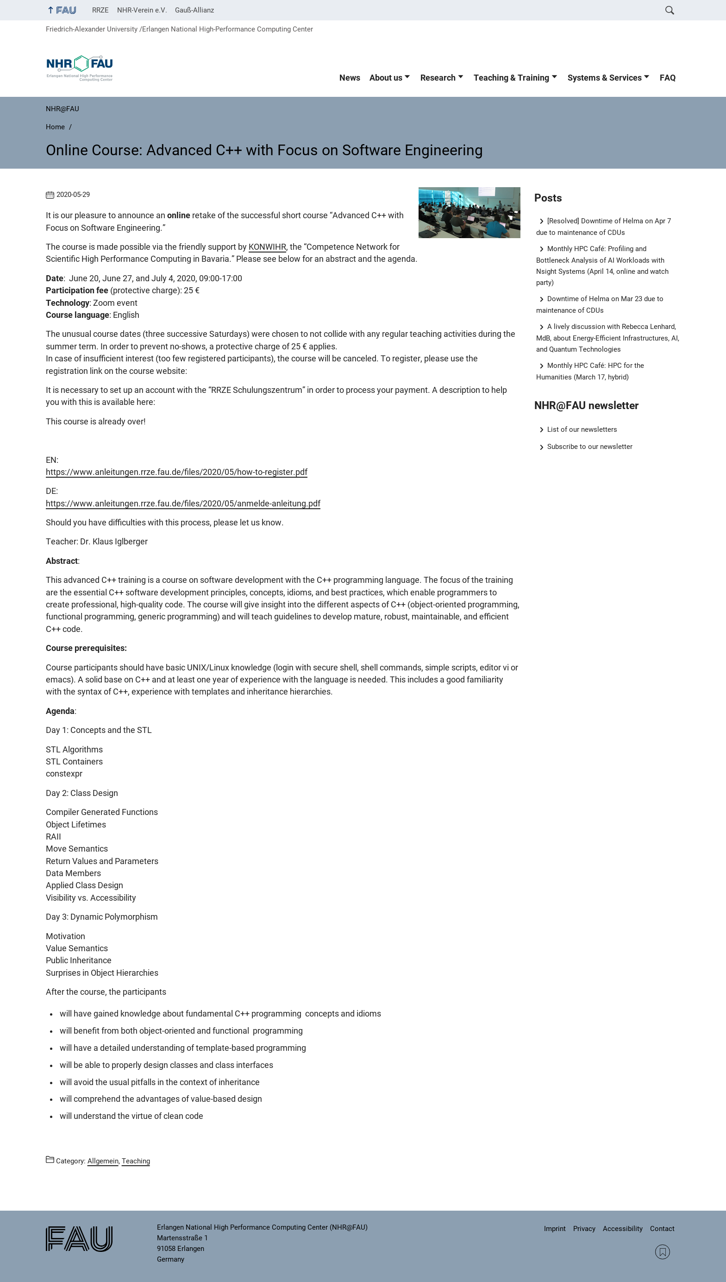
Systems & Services (605, 77)
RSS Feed (662, 1251)
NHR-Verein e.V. (142, 10)
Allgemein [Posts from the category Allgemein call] (103, 1161)
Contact (662, 1229)
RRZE (100, 10)
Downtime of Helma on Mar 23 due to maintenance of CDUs (600, 305)
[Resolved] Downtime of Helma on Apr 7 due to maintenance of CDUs (603, 227)
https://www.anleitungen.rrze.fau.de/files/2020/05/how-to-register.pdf (176, 472)
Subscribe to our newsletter (589, 446)
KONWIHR (267, 247)
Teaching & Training (511, 77)
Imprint (555, 1229)
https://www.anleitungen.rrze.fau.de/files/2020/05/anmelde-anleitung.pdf (183, 503)
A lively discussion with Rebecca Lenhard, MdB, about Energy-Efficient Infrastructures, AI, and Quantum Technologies (607, 338)
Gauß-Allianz (194, 10)
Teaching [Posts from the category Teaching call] (136, 1161)
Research (438, 77)
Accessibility (623, 1229)
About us (385, 77)
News (349, 77)
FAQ (668, 77)
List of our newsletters (582, 429)
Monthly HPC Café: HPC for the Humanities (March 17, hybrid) (590, 371)
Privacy (584, 1229)
